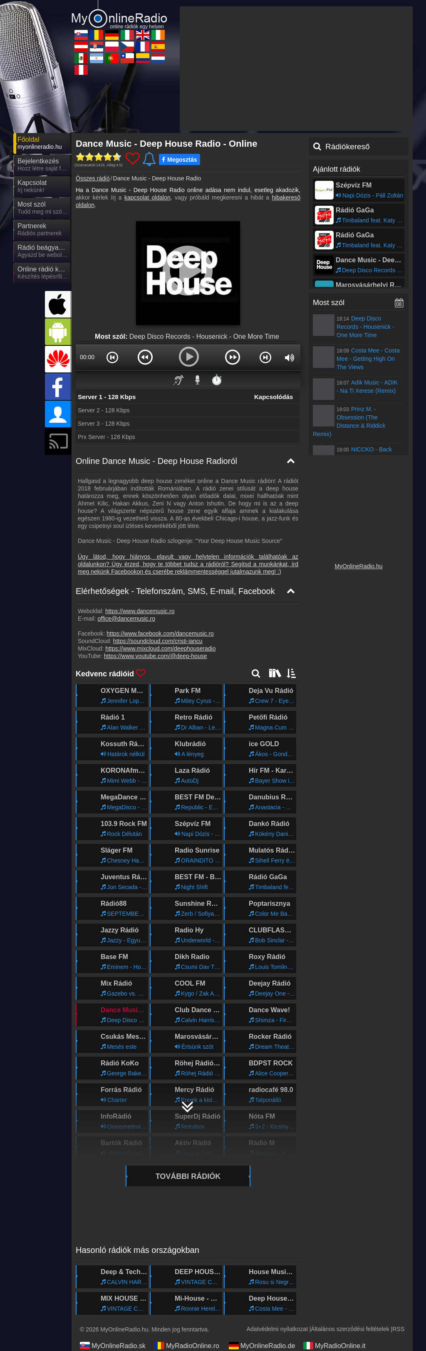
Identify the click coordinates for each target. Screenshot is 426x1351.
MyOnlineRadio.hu (358, 566)
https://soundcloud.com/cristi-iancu (158, 641)
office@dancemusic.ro (126, 618)
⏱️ (217, 379)
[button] (112, 357)
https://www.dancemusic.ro (140, 611)
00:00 (87, 357)
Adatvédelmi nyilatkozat (277, 1329)
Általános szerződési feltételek (350, 1329)
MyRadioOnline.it (334, 1345)
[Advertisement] (296, 68)
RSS (398, 1329)
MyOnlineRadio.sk (113, 1345)
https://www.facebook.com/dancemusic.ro (160, 633)
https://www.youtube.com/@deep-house (155, 656)
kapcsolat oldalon (147, 197)
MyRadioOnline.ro (186, 1345)
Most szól (328, 302)
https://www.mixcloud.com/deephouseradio (160, 648)
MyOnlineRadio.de (262, 1345)
